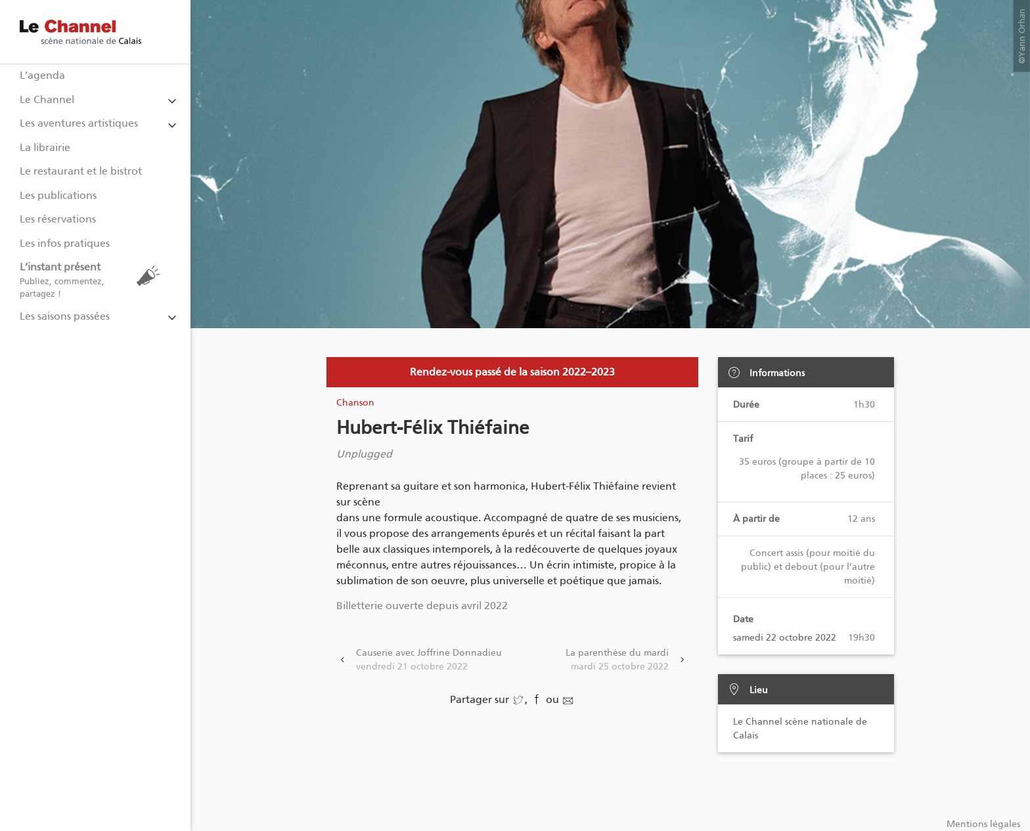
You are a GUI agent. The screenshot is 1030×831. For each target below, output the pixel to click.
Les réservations (58, 219)
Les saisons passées (65, 316)
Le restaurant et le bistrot (81, 171)
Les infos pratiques (65, 243)
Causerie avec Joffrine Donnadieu (429, 660)
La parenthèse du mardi (617, 660)
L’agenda (42, 75)
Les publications (58, 195)
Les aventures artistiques (79, 123)
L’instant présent (93, 280)
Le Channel (47, 99)
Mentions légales (983, 824)
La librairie (45, 147)
